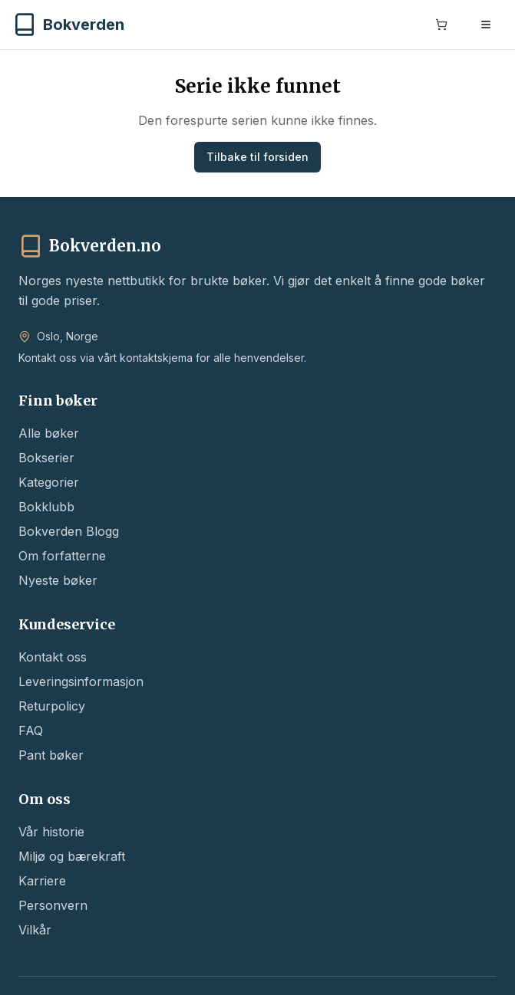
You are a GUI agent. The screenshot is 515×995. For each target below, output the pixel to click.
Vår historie (51, 831)
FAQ (30, 730)
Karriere (42, 880)
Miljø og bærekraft (71, 856)
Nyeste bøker (57, 580)
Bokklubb (46, 506)
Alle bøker (48, 433)
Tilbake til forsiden (257, 156)
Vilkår (34, 930)
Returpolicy (51, 706)
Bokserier (46, 457)
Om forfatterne (62, 555)
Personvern (52, 905)
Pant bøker (51, 755)
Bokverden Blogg (68, 531)
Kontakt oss (52, 657)
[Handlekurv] (441, 26)
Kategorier (48, 482)
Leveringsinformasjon (81, 681)
